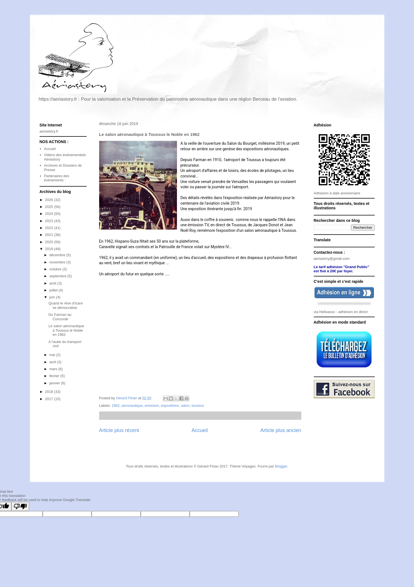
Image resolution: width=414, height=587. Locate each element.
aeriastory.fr (49, 131)
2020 (49, 242)
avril (53, 362)
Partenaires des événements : (56, 178)
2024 (49, 214)
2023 (49, 221)
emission (152, 405)
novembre (57, 262)
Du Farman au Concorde (59, 316)
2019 (49, 249)
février (54, 376)
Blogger (281, 466)
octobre (55, 269)
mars (53, 369)
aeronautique (132, 405)
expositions (170, 405)
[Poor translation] (20, 506)
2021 (49, 235)
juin (52, 297)
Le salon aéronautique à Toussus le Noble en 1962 (66, 330)
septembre (58, 276)
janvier (55, 383)
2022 (49, 228)
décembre (57, 255)
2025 (49, 207)
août (53, 283)
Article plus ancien (280, 430)
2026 (49, 200)
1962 (116, 405)
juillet (53, 290)
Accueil (200, 430)
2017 (49, 399)
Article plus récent (119, 430)
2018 (49, 392)
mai (52, 355)
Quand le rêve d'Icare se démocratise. (65, 305)
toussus (197, 405)
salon (185, 405)
